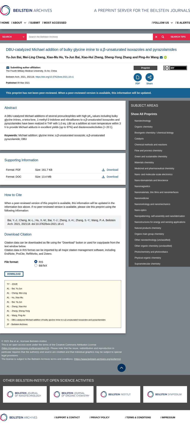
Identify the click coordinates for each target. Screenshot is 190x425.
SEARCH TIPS (178, 37)
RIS (41, 261)
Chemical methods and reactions (151, 144)
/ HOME (4, 22)
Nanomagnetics (142, 186)
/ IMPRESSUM (167, 417)
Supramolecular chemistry (147, 263)
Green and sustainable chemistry (151, 156)
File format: (11, 261)
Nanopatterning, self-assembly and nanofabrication (160, 216)
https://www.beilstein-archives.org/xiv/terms (97, 359)
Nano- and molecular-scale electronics (153, 174)
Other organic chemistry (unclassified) (153, 246)
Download (14, 274)
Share (149, 83)
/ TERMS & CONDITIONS (138, 417)
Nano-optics (140, 210)
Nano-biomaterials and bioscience (151, 180)
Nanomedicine (142, 198)
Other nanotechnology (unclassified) (152, 240)
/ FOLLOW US (162, 22)
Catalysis (139, 138)
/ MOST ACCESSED (54, 22)
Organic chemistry (144, 126)
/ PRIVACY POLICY (99, 417)
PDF (137, 83)
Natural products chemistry (148, 228)
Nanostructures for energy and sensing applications (160, 222)
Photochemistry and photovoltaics (151, 252)
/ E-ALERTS (183, 22)
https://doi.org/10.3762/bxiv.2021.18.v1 (54, 77)
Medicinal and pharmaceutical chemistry (154, 168)
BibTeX (43, 265)
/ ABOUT (19, 22)
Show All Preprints (144, 114)
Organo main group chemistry (149, 234)
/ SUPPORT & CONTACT (67, 417)
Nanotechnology (143, 121)
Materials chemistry (144, 162)
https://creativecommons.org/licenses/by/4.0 (25, 348)
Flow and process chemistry (148, 150)
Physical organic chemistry (148, 258)
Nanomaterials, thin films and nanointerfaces (156, 192)
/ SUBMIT (34, 22)
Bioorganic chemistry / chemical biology (154, 132)
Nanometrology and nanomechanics (152, 204)
